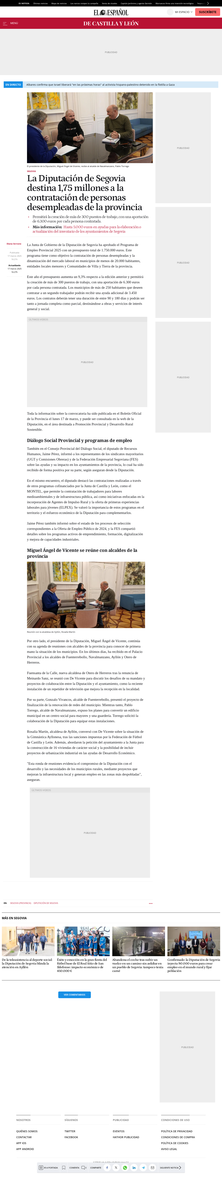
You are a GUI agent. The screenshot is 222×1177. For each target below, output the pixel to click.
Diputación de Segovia (46, 903)
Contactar (24, 1137)
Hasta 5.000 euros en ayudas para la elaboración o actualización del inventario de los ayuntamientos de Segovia (87, 229)
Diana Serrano (14, 243)
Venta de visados (109, 3)
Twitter (70, 1131)
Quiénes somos (27, 1131)
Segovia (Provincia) (20, 903)
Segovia (31, 171)
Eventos (119, 1131)
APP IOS (21, 1143)
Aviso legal (169, 1149)
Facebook (71, 1137)
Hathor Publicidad (126, 1137)
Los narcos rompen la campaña (84, 3)
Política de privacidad (176, 1131)
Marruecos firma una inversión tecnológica (175, 3)
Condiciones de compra (178, 1137)
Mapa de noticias (59, 3)
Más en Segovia (14, 918)
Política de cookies (174, 1143)
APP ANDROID (25, 1149)
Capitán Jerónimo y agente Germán (136, 3)
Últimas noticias (40, 3)
